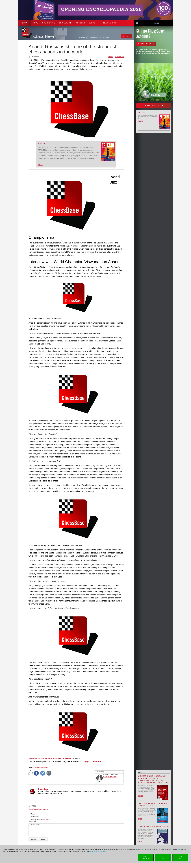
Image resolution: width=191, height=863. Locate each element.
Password (34, 817)
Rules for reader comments (38, 809)
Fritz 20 (41, 143)
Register (47, 819)
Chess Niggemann (110, 777)
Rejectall (163, 857)
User (32, 814)
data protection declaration (97, 851)
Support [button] (94, 23)
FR (108, 37)
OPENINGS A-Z (48, 23)
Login (156, 23)
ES (106, 37)
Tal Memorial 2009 (40, 767)
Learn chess (109, 23)
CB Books (80, 23)
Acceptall (180, 857)
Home (35, 23)
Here (179, 849)
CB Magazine (65, 23)
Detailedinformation (146, 857)
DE (100, 37)
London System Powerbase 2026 (154, 827)
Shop (24, 23)
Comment (32, 821)
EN (103, 37)
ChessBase (43, 789)
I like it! (110, 57)
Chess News (44, 36)
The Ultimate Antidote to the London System (152, 805)
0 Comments (119, 57)
